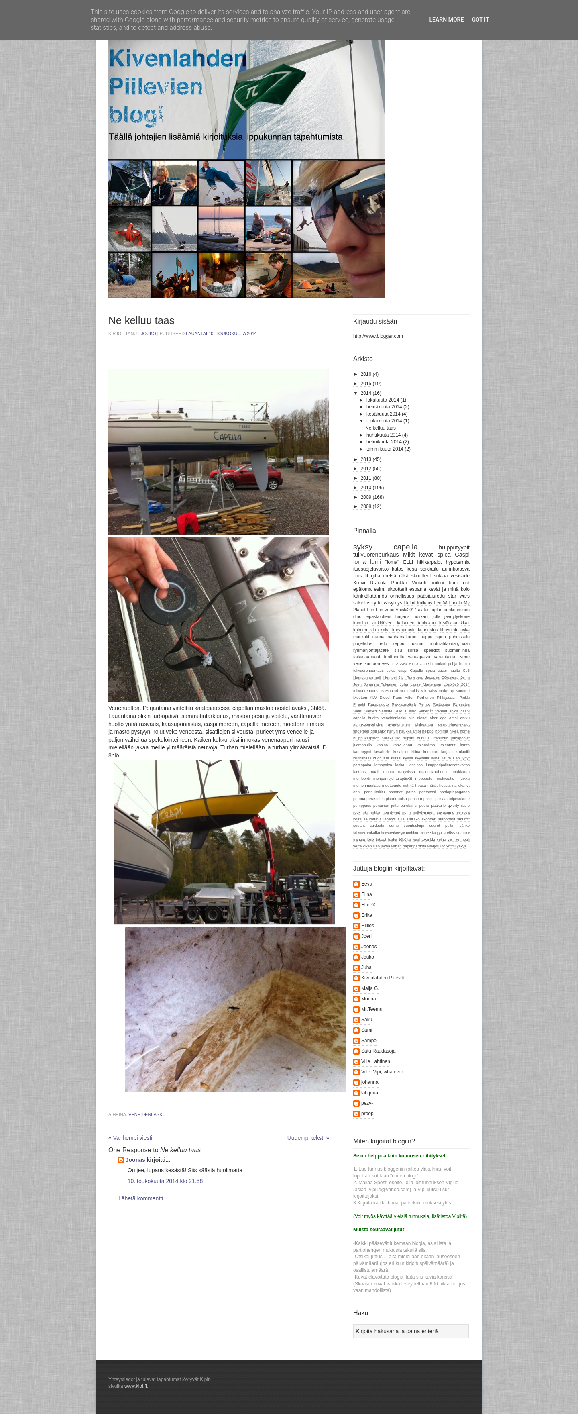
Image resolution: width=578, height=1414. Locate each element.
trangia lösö (363, 839)
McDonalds (409, 690)
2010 (366, 487)
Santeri (370, 711)
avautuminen (399, 724)
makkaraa (461, 771)
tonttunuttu (394, 656)
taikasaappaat (366, 656)
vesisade (460, 576)
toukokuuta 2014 (384, 421)
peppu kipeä (433, 636)
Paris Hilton (403, 697)
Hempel (390, 677)
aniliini (437, 583)
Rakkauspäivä (404, 704)
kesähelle (382, 751)
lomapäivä (383, 765)
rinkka (375, 812)
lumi (375, 562)
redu (383, 643)
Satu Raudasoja (378, 1051)
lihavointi (448, 629)
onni (356, 792)
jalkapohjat (460, 738)
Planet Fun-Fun (368, 609)
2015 (366, 383)
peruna (359, 798)
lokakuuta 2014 (382, 400)
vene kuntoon (366, 663)
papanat (396, 792)
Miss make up (441, 690)
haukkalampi (410, 731)
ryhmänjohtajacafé (371, 650)
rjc (404, 812)
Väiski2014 (406, 609)
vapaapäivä (419, 656)
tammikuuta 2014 (384, 449)
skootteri (429, 819)
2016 (366, 374)
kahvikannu (402, 745)
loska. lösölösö (409, 765)
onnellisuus (402, 596)
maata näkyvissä (399, 771)
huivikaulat (391, 738)
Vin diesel (418, 718)
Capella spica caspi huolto (435, 670)
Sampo (369, 1040)
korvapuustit (403, 629)
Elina (366, 894)
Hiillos (367, 925)
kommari (430, 751)
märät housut (438, 785)
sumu (394, 825)
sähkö (464, 825)
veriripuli (462, 839)
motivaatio (445, 778)
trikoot (381, 839)
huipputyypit (454, 547)
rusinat (417, 643)
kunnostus (428, 629)
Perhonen (425, 697)
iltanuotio (440, 738)
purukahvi (409, 805)
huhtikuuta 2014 (383, 435)
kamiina (360, 622)
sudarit (359, 825)
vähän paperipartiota (408, 846)
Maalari (391, 690)
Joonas (135, 1160)
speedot (431, 650)
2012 (366, 468)
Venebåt (426, 711)
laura (446, 758)
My (467, 602)
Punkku (399, 583)
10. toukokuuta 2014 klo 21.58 (165, 1181)
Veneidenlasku (146, 1114)
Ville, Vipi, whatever (382, 1072)
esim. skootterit (390, 589)
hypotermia (458, 562)
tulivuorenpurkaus (376, 554)
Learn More (446, 19)
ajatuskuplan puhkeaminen (444, 609)
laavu (435, 758)
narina (378, 636)
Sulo (398, 711)
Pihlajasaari (447, 697)
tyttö (377, 603)
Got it (480, 19)
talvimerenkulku (366, 832)
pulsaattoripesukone (452, 798)
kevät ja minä (443, 589)
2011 (366, 478)
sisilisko (413, 819)
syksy (362, 547)
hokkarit (421, 616)
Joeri (357, 684)
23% (403, 663)
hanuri (392, 731)
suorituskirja (414, 825)
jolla (436, 616)
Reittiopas (441, 704)
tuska (392, 839)
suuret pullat (441, 825)
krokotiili (463, 751)
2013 (366, 459)
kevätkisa (448, 622)
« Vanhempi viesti (130, 1137)
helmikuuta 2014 (384, 442)
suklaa (441, 576)
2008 (366, 506)
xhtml (451, 846)
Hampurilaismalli (367, 677)
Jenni (465, 677)
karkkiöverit (383, 622)
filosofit (360, 576)
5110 (413, 663)
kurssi (396, 758)
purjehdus (362, 643)
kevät (426, 554)
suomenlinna (457, 650)
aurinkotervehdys (368, 724)
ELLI (408, 562)
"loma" (392, 562)
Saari (357, 711)
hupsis (408, 738)
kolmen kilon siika (371, 629)
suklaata (377, 825)
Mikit (409, 554)
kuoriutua (381, 758)
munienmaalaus (367, 785)
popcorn (415, 798)
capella (405, 547)
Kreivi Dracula (370, 583)
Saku (366, 1019)
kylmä (408, 758)
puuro (424, 805)
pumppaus (362, 805)
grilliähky (377, 731)
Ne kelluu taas (380, 428)
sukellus (361, 603)
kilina (415, 751)
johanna (370, 1082)
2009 (366, 497)
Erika (366, 915)
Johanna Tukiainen (380, 684)
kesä (412, 569)
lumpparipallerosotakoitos (448, 765)
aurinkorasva (456, 569)
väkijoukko (436, 846)
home (465, 731)
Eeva (366, 884)
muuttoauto (391, 785)
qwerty (453, 805)
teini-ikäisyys (431, 832)
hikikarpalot (429, 562)
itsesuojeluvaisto (371, 569)
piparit (391, 798)
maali (374, 771)
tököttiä (405, 839)
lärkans (359, 771)
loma (359, 562)
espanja (417, 589)
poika (402, 798)
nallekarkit (461, 785)
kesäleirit (401, 751)
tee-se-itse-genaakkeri (400, 832)
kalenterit (447, 745)
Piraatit (359, 704)
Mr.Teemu (372, 1009)
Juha (404, 684)
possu (428, 798)
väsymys (392, 603)
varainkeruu (445, 656)
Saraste (385, 711)
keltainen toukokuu (416, 622)
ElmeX (368, 905)
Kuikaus (424, 602)
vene (465, 656)
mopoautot (424, 778)
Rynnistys (461, 704)
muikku (464, 778)
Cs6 (466, 670)
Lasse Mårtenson (425, 684)
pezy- (367, 1103)
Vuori (390, 609)
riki (365, 812)
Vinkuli (419, 583)
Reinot (424, 704)
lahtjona (369, 1093)
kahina (382, 745)
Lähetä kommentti (140, 1198)
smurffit (463, 819)
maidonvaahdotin (433, 771)
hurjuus (423, 738)
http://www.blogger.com (378, 336)
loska (465, 629)
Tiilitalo (411, 711)
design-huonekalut (454, 724)
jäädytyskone (457, 616)
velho (441, 839)
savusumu (445, 812)
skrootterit (446, 819)
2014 (366, 393)
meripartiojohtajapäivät (392, 778)
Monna (368, 999)
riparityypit (391, 812)
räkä (403, 576)
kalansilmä (426, 745)
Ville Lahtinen (375, 1061)
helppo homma (435, 731)
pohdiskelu (459, 636)
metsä (389, 576)
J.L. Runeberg (410, 677)
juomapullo (362, 745)
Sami (366, 1030)
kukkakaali (362, 758)
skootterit (421, 576)
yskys (461, 846)
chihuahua (424, 724)
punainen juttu (386, 805)
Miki (424, 690)
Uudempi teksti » (308, 1137)
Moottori (463, 690)
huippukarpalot (366, 738)
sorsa (413, 650)
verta (357, 846)
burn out (459, 583)
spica (444, 554)
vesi (386, 663)
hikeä (454, 731)
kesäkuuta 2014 (383, 414)
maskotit (361, 636)
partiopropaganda (455, 792)
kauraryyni (362, 751)
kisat (465, 622)
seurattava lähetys (380, 819)
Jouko (149, 333)
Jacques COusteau (441, 677)
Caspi (462, 554)
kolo (465, 589)
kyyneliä (422, 758)
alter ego (438, 718)
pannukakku (374, 792)
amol (453, 718)
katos (397, 569)
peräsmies (375, 798)
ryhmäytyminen (422, 812)
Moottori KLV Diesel (371, 697)
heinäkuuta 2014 (384, 407)
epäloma (362, 589)
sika (401, 819)
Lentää (440, 602)
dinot (357, 616)
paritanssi (427, 792)
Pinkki (464, 697)
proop (367, 1113)
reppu (399, 643)
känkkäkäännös (370, 596)
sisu (398, 650)
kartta (465, 745)
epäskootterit (378, 616)
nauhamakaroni (402, 636)
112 (395, 663)
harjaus (402, 616)
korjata (447, 751)
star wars (459, 596)
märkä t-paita (414, 785)
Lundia (455, 602)
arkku (465, 718)
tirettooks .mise (457, 832)
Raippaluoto (378, 704)
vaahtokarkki (424, 839)
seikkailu (429, 569)
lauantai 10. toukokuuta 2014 (221, 333)
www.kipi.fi (135, 1386)
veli (450, 839)
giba (376, 576)
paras (411, 792)
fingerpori (361, 731)
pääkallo (438, 805)
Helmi (409, 602)
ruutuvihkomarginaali (449, 643)
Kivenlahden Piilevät (383, 978)
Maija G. (370, 988)
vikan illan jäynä (376, 846)
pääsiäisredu (431, 596)
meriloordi (361, 778)
